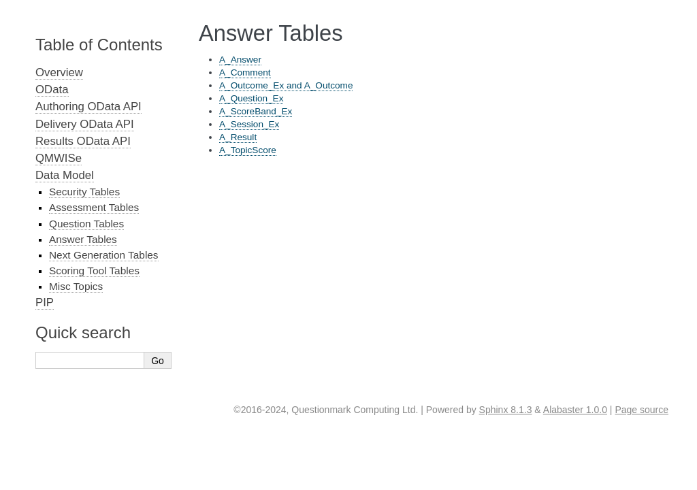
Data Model (64, 175)
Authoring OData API (88, 106)
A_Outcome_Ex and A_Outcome (286, 85)
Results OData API (83, 141)
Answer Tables (83, 239)
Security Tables (84, 191)
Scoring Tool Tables (94, 270)
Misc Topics (76, 286)
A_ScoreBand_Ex (255, 111)
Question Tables (86, 223)
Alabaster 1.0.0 (575, 409)
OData (52, 89)
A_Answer (240, 59)
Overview (59, 72)
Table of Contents (99, 44)
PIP (44, 302)
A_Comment (245, 72)
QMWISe (58, 158)
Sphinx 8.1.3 (505, 409)
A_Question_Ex (251, 98)
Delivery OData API (84, 124)
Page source (641, 409)
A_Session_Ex (249, 124)
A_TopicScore (247, 150)
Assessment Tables (94, 207)
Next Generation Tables (104, 255)
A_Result (238, 137)
